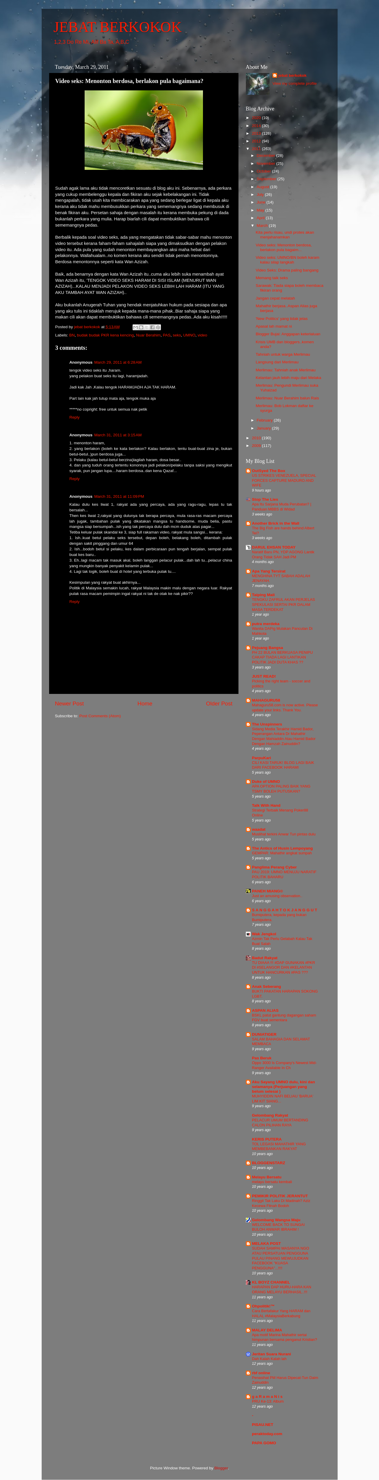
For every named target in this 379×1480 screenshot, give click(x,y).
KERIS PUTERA (267, 1139)
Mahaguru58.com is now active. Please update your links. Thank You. (285, 707)
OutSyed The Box (269, 471)
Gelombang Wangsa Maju (276, 1220)
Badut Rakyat (265, 958)
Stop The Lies (265, 499)
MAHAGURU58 (266, 700)
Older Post (219, 703)
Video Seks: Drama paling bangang (287, 270)
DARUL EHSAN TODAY (274, 547)
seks (177, 335)
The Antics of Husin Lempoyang (282, 848)
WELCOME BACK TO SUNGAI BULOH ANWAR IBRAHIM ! (278, 1227)
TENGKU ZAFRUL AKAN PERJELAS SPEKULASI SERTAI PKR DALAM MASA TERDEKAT (283, 604)
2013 (257, 133)
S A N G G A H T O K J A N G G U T (284, 910)
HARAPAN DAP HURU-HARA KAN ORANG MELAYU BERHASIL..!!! (281, 1289)
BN (72, 335)
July (261, 194)
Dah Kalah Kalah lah (269, 1359)
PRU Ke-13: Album (268, 1401)
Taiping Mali (263, 595)
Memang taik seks (272, 278)
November (266, 163)
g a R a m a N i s (267, 1396)
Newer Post (69, 703)
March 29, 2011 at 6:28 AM (118, 362)
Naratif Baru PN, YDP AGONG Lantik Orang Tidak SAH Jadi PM (283, 554)
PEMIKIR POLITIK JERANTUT (280, 1196)
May (261, 210)
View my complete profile (294, 83)
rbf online (261, 1373)
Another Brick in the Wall (275, 523)
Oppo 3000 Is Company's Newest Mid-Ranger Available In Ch (284, 1065)
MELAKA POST (266, 1243)
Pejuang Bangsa (267, 647)
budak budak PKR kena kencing (105, 335)
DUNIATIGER (264, 1034)
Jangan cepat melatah (275, 298)
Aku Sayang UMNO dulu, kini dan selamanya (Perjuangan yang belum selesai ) (283, 1087)
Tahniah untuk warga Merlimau (283, 354)
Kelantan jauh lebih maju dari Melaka (288, 377)
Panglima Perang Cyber (274, 867)
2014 (257, 125)
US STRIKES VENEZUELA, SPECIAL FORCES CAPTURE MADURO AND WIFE (284, 480)
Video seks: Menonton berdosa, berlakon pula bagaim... (284, 247)
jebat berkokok (292, 75)
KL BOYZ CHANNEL (271, 1282)
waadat (259, 829)
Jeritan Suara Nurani (271, 1354)
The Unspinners (267, 724)
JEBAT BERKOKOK (118, 27)
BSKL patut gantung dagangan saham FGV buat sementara (284, 1017)
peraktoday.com (267, 1434)
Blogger (221, 1468)
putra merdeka (266, 624)
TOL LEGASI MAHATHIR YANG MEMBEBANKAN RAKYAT (279, 1146)
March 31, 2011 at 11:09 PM (119, 496)
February (265, 420)
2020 (257, 118)
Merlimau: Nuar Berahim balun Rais (287, 398)
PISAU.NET (262, 1424)
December (266, 155)
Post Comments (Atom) (100, 716)
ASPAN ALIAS (265, 1010)
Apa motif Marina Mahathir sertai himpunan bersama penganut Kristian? (284, 1337)
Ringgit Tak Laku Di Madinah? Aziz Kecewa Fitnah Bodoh (281, 1203)
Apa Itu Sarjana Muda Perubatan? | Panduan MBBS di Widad (282, 506)
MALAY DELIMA (267, 1330)
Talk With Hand (266, 805)
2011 (257, 149)
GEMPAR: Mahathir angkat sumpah (282, 853)
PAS (167, 335)
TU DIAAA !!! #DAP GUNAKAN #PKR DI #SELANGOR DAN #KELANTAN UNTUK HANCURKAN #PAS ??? (283, 967)
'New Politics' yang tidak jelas (281, 318)
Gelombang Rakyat (270, 1115)
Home (145, 703)
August (263, 187)
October (264, 171)
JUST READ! (264, 676)
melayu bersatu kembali (272, 1182)
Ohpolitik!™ (263, 1306)
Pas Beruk (262, 1058)
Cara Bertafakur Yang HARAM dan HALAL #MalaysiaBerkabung (281, 1313)
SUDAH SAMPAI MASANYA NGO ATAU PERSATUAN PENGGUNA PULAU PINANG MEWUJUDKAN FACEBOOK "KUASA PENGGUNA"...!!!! (280, 1258)
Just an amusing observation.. (277, 896)
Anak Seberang (266, 986)
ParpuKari (261, 758)
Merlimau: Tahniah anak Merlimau (285, 370)
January (264, 428)
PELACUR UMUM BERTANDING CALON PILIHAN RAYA (280, 1122)
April (261, 218)
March (263, 225)
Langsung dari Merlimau (277, 362)
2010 (257, 438)
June (262, 202)
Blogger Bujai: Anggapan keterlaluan (288, 334)
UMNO (189, 335)
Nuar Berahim (148, 335)
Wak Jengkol (264, 934)
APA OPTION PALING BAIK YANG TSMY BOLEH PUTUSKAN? (281, 788)
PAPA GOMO (264, 1443)
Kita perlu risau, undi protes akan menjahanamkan (285, 234)
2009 (257, 445)
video (202, 335)
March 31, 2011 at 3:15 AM (118, 435)
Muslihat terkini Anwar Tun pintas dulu (284, 834)
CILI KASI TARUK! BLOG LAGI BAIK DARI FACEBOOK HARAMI (283, 765)
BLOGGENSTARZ (268, 1163)
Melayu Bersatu (267, 1177)
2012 (257, 141)
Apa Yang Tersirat (269, 571)
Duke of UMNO (266, 781)
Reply (75, 417)
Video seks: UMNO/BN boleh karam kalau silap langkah (287, 259)
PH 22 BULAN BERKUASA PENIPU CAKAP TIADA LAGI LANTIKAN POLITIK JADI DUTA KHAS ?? (282, 657)
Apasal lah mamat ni (274, 326)
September (267, 179)
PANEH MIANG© (267, 891)
